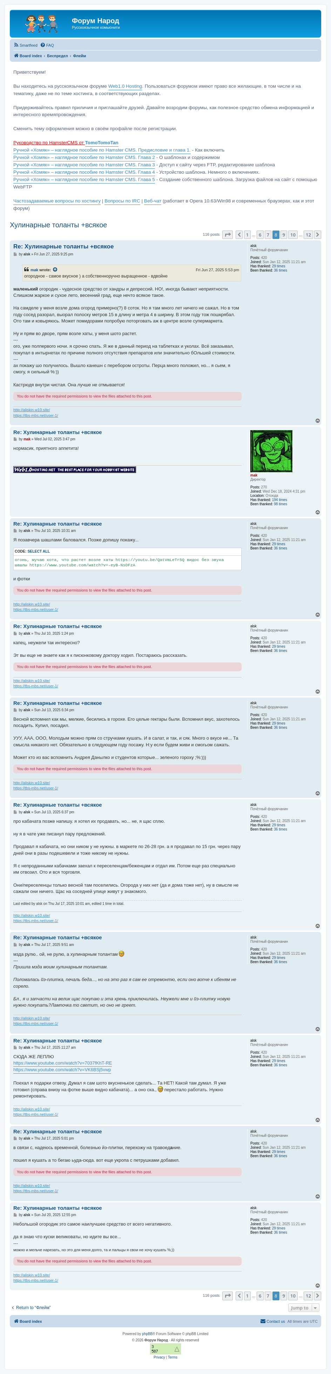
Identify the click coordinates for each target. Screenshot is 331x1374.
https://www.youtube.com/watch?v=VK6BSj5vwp (62, 1069)
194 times (279, 500)
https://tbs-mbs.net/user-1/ (35, 415)
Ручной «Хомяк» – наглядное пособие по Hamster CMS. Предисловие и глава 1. (102, 150)
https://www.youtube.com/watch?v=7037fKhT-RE (62, 1063)
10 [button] (293, 235)
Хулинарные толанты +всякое (58, 225)
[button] (227, 235)
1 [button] (247, 235)
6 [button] (260, 235)
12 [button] (308, 235)
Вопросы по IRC (122, 201)
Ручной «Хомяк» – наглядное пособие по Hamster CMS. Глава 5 (84, 179)
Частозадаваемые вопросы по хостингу (57, 201)
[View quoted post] (55, 270)
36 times (280, 270)
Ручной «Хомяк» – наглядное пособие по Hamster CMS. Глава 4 (84, 172)
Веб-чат (152, 201)
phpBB (147, 1334)
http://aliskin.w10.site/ (31, 410)
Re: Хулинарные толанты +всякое (63, 246)
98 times (280, 504)
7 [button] (268, 235)
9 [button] (284, 235)
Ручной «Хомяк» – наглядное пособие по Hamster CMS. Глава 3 (84, 164)
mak (34, 270)
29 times (278, 266)
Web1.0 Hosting (125, 86)
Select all (38, 551)
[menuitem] (25, 45)
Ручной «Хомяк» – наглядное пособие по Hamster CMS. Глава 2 (84, 157)
